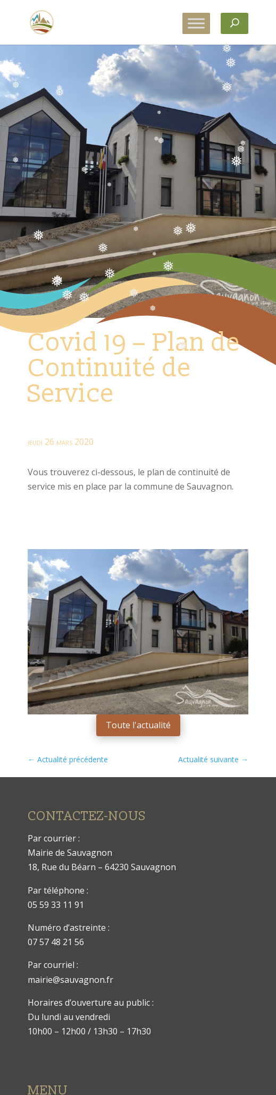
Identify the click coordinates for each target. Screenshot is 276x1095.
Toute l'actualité (138, 725)
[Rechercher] (234, 23)
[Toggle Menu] (196, 23)
